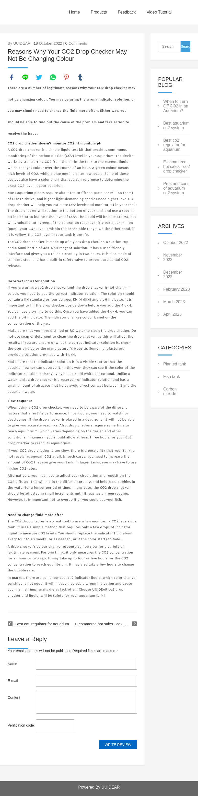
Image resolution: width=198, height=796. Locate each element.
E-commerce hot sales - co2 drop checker (106, 624)
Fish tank (171, 376)
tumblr (80, 77)
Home (74, 12)
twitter (39, 77)
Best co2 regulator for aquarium (42, 624)
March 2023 (174, 302)
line (25, 77)
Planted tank (174, 364)
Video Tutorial (159, 12)
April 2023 (172, 314)
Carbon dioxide (170, 391)
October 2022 (175, 242)
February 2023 (176, 289)
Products (99, 12)
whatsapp (53, 77)
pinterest (67, 77)
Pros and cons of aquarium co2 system (176, 188)
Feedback (127, 12)
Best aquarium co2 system (176, 125)
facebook (11, 77)
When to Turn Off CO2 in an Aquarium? (175, 106)
